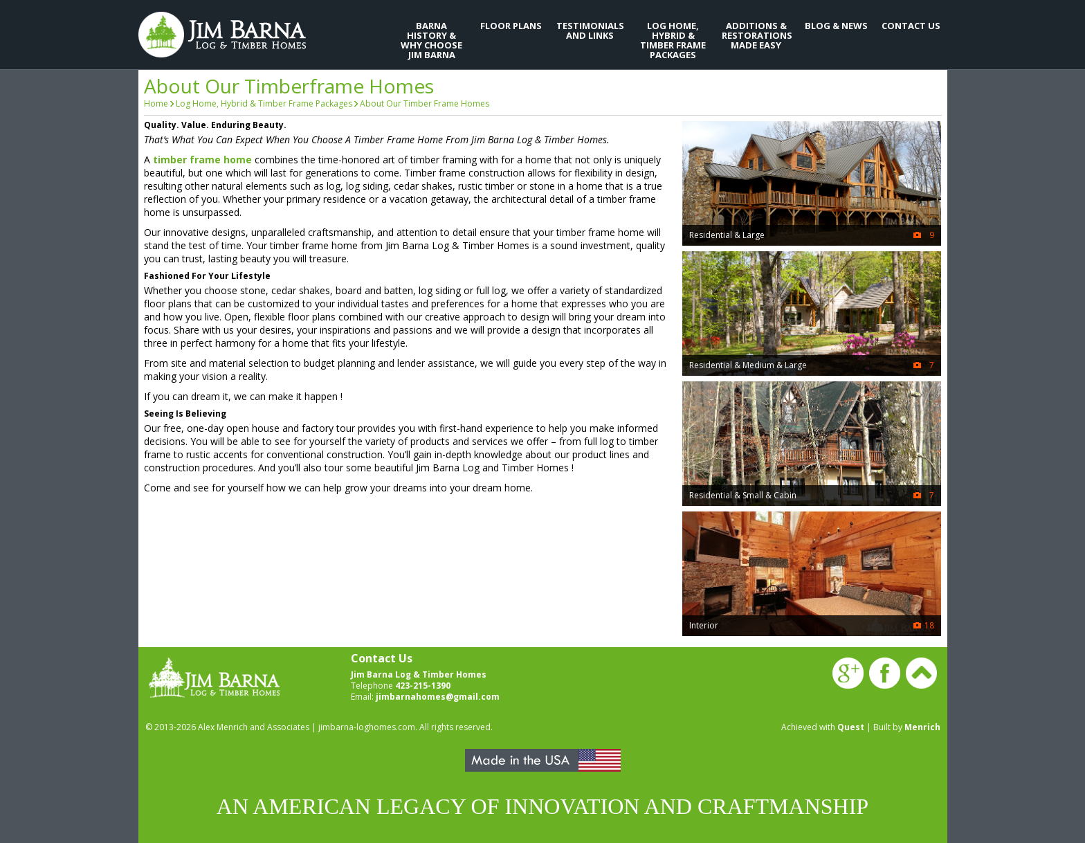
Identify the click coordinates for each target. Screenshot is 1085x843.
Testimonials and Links (590, 30)
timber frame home (202, 159)
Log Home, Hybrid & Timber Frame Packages (673, 40)
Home (156, 103)
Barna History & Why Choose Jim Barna (431, 40)
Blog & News (836, 25)
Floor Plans (511, 25)
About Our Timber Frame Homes (424, 103)
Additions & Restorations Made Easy (756, 35)
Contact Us (911, 25)
